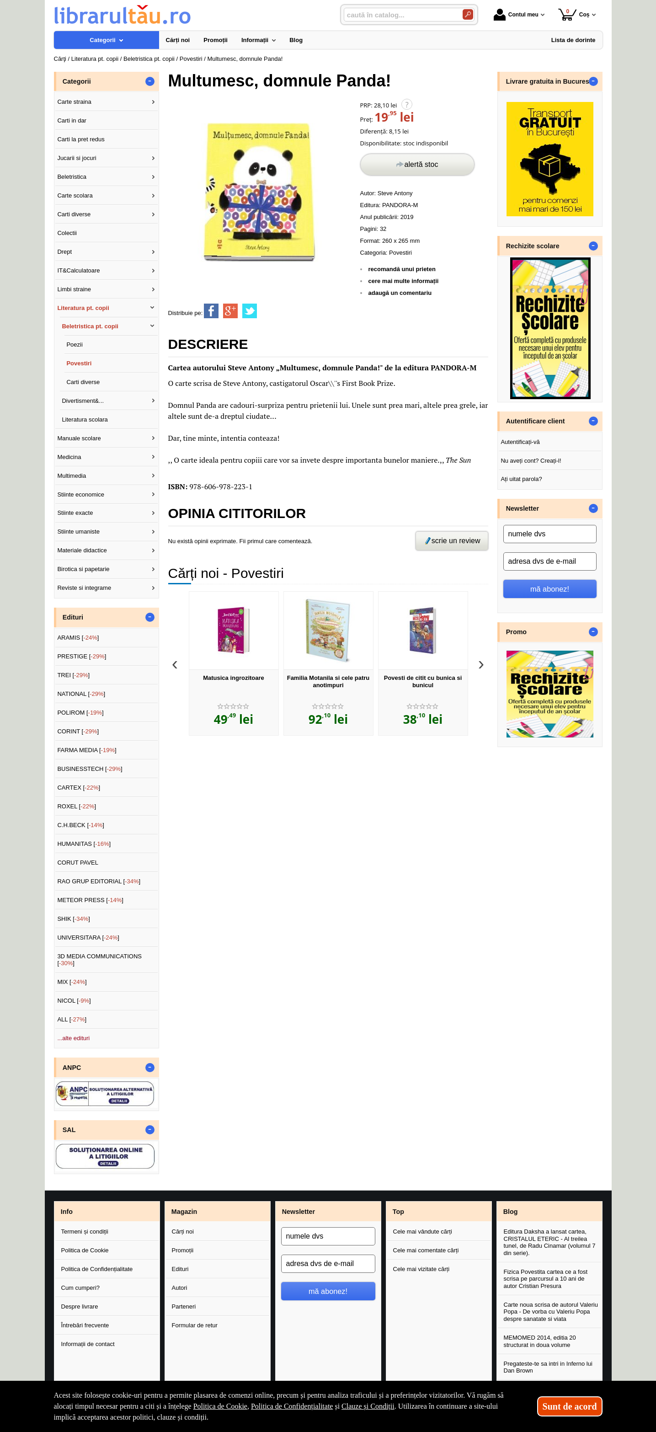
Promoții (183, 1250)
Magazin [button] (184, 1211)
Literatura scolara (84, 419)
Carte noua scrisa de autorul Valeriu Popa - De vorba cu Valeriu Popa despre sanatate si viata (551, 1311)
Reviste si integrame (84, 587)
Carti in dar (71, 120)
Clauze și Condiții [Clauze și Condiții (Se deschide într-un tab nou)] (368, 1406)
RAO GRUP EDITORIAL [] (98, 881)
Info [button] (67, 1211)
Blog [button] (510, 1211)
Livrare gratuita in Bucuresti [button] (549, 81)
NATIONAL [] (81, 693)
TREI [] (73, 675)
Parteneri (184, 1306)
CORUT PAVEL (77, 862)
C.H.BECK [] (80, 825)
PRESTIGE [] (81, 656)
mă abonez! (549, 589)
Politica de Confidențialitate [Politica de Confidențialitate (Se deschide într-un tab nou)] (292, 1406)
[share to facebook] (211, 311)
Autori (179, 1287)
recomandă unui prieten (402, 269)
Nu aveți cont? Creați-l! (531, 460)
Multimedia (71, 475)
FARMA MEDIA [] (86, 750)
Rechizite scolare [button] (533, 246)
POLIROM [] (80, 712)
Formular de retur (195, 1325)
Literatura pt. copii (83, 308)
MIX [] (71, 981)
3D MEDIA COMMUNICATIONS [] (99, 960)
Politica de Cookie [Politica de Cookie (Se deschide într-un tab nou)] (220, 1406)
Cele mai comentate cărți (426, 1250)
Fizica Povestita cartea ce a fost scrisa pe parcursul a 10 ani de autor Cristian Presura (546, 1278)
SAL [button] (69, 1129)
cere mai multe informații (403, 281)
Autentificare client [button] (535, 421)
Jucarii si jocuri (76, 158)
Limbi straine (74, 289)
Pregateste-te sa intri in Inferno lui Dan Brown (548, 1367)
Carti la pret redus (80, 139)
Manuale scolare (79, 438)
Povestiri (400, 252)
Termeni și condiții (84, 1231)
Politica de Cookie (85, 1250)
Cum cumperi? (80, 1287)
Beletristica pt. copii (90, 326)
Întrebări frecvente (85, 1325)
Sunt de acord (570, 1406)
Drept (64, 251)
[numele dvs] (550, 534)
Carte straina (74, 101)
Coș (574, 14)
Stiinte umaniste (78, 531)
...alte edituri (73, 1038)
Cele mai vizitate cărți (421, 1269)
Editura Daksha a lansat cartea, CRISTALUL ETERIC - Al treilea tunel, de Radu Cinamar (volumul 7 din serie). (550, 1242)
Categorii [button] (77, 81)
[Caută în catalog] (468, 14)
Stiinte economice (80, 494)
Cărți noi (183, 1231)
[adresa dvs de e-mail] (550, 561)
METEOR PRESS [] (90, 900)
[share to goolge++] (230, 311)
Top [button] (398, 1211)
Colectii (67, 233)
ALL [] (71, 1019)
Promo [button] (516, 632)
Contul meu (516, 15)
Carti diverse (74, 214)
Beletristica (71, 176)
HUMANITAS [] (84, 843)
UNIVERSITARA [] (88, 937)
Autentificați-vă (520, 441)
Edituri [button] (73, 617)
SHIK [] (73, 918)
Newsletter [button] (522, 508)
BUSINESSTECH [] (89, 768)
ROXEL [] (76, 806)
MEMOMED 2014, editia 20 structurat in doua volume (540, 1341)
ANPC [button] (72, 1067)
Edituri (180, 1269)
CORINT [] (78, 731)
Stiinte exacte (75, 512)
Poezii (74, 344)
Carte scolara (74, 195)
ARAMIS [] (78, 637)
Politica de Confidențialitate (97, 1269)
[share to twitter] (249, 311)
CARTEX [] (78, 787)
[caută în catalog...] (399, 15)
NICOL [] (74, 1000)
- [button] (149, 81)
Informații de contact (88, 1344)
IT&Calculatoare (78, 270)
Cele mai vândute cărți (422, 1231)
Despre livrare (79, 1306)
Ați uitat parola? (521, 479)
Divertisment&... (83, 400)
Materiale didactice (82, 550)
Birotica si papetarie (83, 569)
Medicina (69, 457)
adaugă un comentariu (400, 292)
